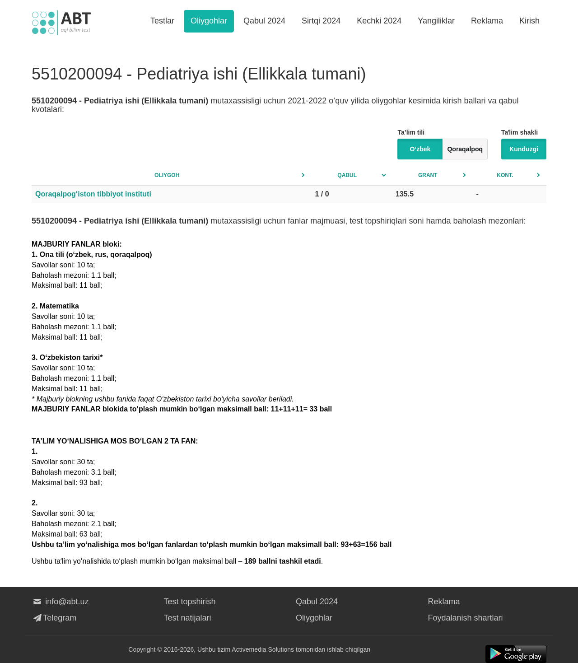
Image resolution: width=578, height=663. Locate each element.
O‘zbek (420, 149)
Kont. (505, 175)
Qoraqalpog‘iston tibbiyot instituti (93, 194)
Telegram (54, 617)
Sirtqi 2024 (321, 20)
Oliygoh (166, 175)
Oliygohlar (209, 20)
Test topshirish (190, 601)
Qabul (347, 175)
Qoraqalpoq (465, 149)
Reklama (487, 20)
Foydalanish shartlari (465, 617)
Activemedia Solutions (263, 649)
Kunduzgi (523, 149)
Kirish (529, 20)
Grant (428, 175)
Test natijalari (187, 617)
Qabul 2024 (264, 20)
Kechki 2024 (379, 20)
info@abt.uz (60, 601)
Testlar (162, 20)
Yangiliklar (436, 20)
